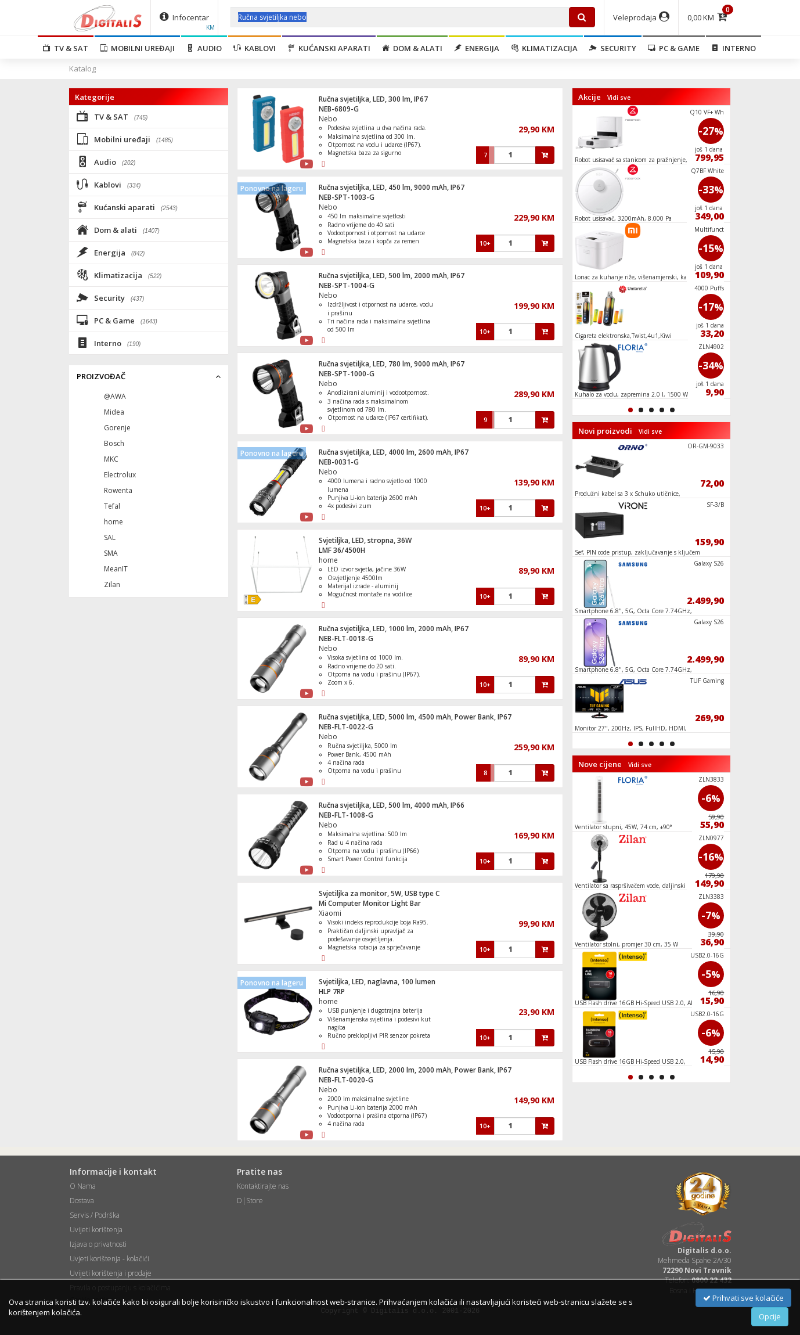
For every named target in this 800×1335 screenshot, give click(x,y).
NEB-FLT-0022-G (346, 727)
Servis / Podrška (95, 1215)
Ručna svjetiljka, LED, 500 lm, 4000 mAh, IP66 (391, 805)
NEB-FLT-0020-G (346, 1080)
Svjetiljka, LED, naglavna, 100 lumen (377, 982)
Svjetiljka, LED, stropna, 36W (365, 540)
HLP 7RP (332, 991)
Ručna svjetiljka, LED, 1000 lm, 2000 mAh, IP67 (394, 629)
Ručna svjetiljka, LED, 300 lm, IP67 (373, 99)
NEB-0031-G (339, 462)
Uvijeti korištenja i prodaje (111, 1273)
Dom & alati (412, 48)
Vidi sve (618, 97)
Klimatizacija (544, 48)
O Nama (83, 1186)
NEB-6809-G (339, 109)
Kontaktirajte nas (263, 1186)
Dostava (82, 1201)
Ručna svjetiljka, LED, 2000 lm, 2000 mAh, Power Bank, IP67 (415, 1070)
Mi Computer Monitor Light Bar (370, 903)
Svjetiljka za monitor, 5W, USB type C (379, 893)
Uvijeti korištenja (96, 1230)
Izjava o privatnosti (98, 1244)
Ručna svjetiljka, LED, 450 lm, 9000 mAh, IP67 (391, 187)
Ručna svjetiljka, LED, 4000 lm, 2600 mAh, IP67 (394, 452)
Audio (204, 48)
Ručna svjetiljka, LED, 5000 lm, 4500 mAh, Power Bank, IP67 (415, 717)
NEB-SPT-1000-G (346, 374)
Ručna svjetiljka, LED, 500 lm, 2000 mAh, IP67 (391, 275)
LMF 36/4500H (342, 550)
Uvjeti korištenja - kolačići (109, 1259)
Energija (476, 48)
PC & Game (674, 48)
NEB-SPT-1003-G (346, 197)
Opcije (770, 1316)
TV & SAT (65, 48)
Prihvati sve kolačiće (743, 1298)
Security (612, 48)
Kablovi (254, 48)
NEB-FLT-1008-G (346, 815)
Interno (733, 48)
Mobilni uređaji (137, 48)
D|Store (250, 1201)
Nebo (328, 119)
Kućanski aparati (328, 48)
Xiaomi (330, 913)
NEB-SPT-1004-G (346, 285)
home (328, 560)
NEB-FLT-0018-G (346, 638)
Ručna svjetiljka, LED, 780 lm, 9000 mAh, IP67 (391, 364)
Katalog (82, 68)
